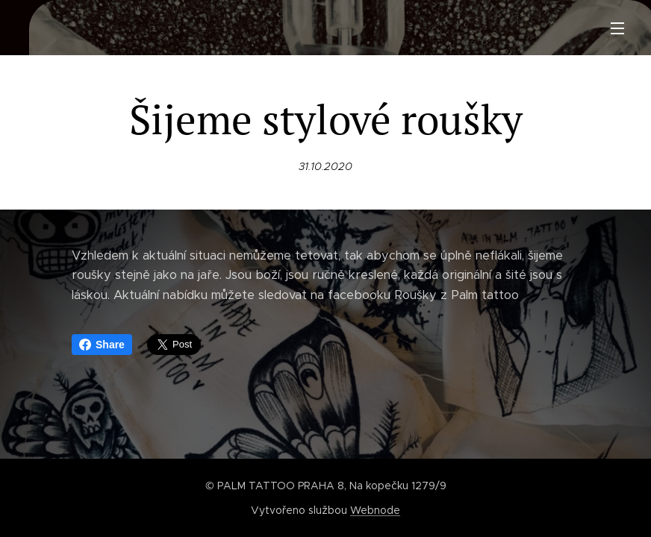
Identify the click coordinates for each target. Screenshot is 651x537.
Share (102, 345)
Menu (617, 28)
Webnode (375, 510)
